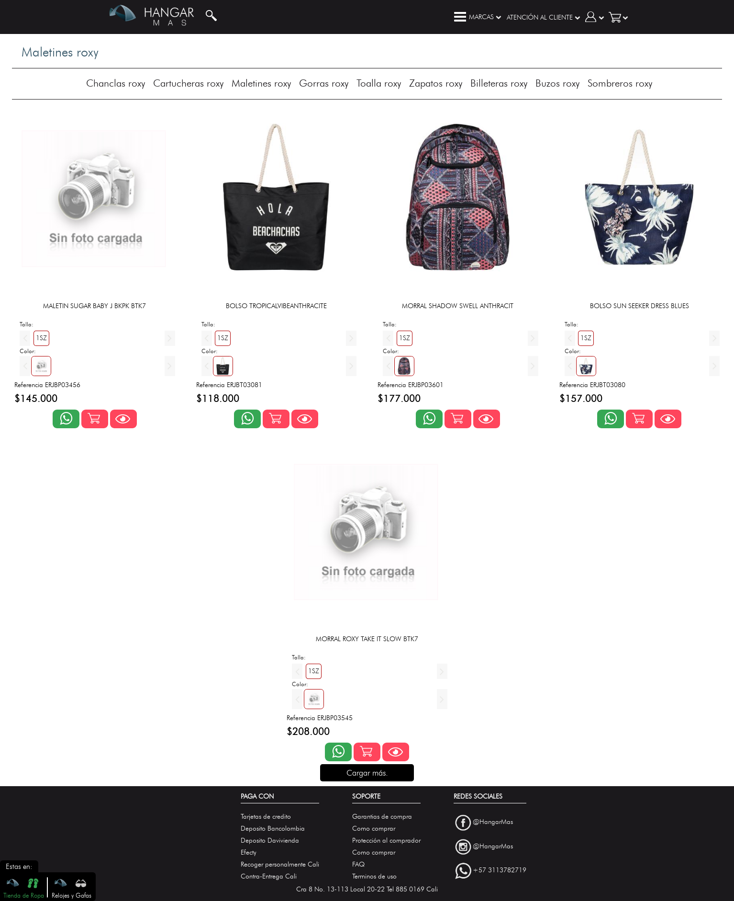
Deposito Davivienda (270, 840)
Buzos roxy (557, 83)
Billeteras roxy (498, 83)
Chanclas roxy (115, 83)
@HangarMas (493, 822)
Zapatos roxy (435, 83)
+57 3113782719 (499, 871)
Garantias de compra (382, 816)
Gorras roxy (323, 83)
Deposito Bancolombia (273, 828)
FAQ (358, 864)
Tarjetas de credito (266, 816)
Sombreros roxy (620, 83)
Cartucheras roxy (188, 83)
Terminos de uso (374, 876)
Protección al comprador (386, 840)
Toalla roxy (378, 83)
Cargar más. (367, 773)
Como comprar (373, 828)
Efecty (248, 852)
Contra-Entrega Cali (269, 876)
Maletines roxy (261, 83)
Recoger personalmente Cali (280, 864)
